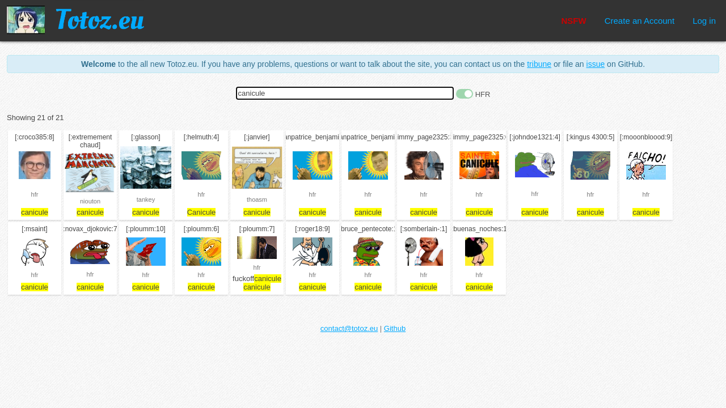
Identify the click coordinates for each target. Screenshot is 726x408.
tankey (146, 199)
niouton (90, 201)
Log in (704, 21)
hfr (35, 194)
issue (595, 64)
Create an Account (639, 21)
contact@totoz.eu (349, 328)
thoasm (257, 199)
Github (395, 328)
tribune (539, 64)
